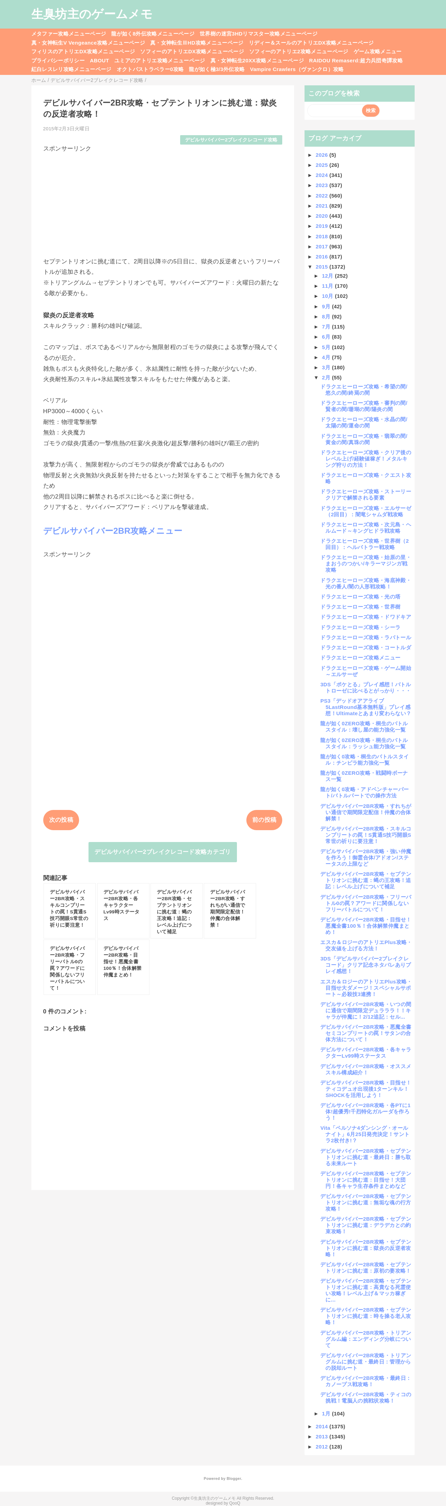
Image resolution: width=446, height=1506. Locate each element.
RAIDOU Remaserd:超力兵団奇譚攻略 (356, 60)
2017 (322, 246)
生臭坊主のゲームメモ (92, 14)
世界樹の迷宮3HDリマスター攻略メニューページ (258, 34)
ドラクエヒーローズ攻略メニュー (360, 658)
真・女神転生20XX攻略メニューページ (257, 60)
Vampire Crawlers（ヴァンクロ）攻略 (297, 69)
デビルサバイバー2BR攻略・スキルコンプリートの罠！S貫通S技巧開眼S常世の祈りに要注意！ (365, 835)
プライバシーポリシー (58, 60)
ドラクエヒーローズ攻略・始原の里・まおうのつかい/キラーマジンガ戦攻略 (365, 563)
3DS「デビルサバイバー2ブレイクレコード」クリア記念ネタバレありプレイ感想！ (365, 965)
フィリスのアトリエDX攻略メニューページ (83, 51)
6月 (327, 337)
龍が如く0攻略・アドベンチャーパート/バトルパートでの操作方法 (364, 792)
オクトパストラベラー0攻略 (150, 69)
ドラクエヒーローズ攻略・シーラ (360, 627)
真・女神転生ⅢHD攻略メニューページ (197, 43)
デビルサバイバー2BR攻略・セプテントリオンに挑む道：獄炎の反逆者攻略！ (365, 1248)
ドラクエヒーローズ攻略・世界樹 (360, 607)
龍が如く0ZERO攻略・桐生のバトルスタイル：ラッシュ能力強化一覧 (364, 743)
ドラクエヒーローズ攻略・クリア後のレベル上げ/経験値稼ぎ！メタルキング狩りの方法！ (365, 458)
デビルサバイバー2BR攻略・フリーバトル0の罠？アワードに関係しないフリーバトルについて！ (365, 903)
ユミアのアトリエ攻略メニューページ (159, 60)
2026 (322, 155)
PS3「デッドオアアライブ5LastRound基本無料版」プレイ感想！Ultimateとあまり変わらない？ (365, 707)
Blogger (233, 1478)
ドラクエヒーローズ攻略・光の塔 (360, 597)
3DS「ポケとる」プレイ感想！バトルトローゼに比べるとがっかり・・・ (365, 687)
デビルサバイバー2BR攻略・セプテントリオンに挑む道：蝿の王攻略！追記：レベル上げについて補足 (365, 880)
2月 (327, 377)
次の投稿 (61, 820)
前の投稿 (264, 820)
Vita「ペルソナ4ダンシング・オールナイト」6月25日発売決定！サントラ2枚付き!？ (364, 1134)
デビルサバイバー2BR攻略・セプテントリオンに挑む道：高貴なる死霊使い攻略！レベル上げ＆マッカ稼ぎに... (365, 1290)
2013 (322, 1436)
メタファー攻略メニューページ (68, 34)
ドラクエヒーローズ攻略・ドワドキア (365, 617)
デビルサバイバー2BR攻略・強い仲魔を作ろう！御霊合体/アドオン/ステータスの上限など (365, 857)
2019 (322, 226)
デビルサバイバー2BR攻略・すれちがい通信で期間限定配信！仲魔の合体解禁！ (365, 812)
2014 (322, 1426)
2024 (322, 175)
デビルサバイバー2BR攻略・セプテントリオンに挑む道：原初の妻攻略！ (365, 1267)
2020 (322, 216)
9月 (327, 306)
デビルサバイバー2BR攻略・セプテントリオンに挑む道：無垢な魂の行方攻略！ (365, 1202)
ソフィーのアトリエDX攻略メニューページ (192, 51)
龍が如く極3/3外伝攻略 (217, 69)
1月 (327, 1413)
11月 (328, 286)
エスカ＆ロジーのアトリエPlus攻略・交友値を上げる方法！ (366, 945)
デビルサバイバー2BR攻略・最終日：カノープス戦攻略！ (365, 1381)
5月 (327, 347)
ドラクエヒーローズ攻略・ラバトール (365, 637)
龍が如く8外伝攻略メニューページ (152, 34)
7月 (327, 327)
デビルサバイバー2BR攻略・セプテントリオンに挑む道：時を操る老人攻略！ (365, 1316)
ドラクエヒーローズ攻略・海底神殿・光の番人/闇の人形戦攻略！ (365, 583)
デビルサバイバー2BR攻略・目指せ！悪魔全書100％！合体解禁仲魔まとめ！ (365, 926)
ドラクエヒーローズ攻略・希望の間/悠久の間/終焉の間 (363, 390)
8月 (327, 316)
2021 (322, 206)
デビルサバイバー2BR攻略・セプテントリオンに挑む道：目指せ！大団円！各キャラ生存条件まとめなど (365, 1180)
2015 (322, 267)
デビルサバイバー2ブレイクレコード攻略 (231, 139)
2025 (322, 165)
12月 (328, 276)
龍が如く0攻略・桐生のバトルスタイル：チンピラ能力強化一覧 (364, 760)
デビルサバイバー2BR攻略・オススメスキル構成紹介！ (365, 1069)
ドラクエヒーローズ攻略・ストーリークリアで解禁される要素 (365, 494)
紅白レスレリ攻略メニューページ (71, 69)
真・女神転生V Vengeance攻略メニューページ (88, 43)
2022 (322, 196)
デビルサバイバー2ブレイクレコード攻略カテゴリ (162, 852)
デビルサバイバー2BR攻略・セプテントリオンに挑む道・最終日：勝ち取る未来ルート (365, 1157)
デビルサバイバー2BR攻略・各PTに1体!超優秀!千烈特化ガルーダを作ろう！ (365, 1111)
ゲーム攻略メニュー (378, 51)
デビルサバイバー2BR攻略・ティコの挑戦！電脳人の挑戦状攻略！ (365, 1397)
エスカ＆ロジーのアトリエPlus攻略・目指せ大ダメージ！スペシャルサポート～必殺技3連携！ (366, 988)
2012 (322, 1447)
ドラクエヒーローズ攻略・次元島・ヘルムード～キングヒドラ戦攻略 (365, 528)
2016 (322, 257)
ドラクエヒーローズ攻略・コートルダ (365, 647)
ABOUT (99, 60)
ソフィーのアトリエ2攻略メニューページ (298, 51)
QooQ (234, 1503)
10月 (328, 296)
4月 (327, 357)
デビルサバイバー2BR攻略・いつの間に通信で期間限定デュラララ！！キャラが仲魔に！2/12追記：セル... (365, 1010)
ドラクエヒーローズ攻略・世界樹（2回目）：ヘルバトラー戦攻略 (364, 544)
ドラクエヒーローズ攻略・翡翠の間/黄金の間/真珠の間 (363, 439)
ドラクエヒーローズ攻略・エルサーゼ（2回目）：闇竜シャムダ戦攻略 (365, 511)
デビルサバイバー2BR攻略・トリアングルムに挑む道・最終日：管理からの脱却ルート (365, 1361)
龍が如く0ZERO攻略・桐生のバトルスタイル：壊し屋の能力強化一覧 (364, 726)
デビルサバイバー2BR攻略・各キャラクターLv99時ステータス (365, 1053)
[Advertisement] (163, 201)
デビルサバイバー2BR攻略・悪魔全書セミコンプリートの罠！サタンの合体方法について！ (365, 1033)
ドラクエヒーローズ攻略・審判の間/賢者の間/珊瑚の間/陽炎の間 (363, 406)
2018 (322, 236)
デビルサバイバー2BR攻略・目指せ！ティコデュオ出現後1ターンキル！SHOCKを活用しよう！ (365, 1089)
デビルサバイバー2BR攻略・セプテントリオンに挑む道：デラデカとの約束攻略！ (365, 1225)
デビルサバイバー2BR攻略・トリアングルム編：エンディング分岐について (365, 1339)
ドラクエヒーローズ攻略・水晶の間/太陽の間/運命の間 (363, 422)
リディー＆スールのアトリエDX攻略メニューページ (311, 43)
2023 (322, 185)
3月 (327, 367)
